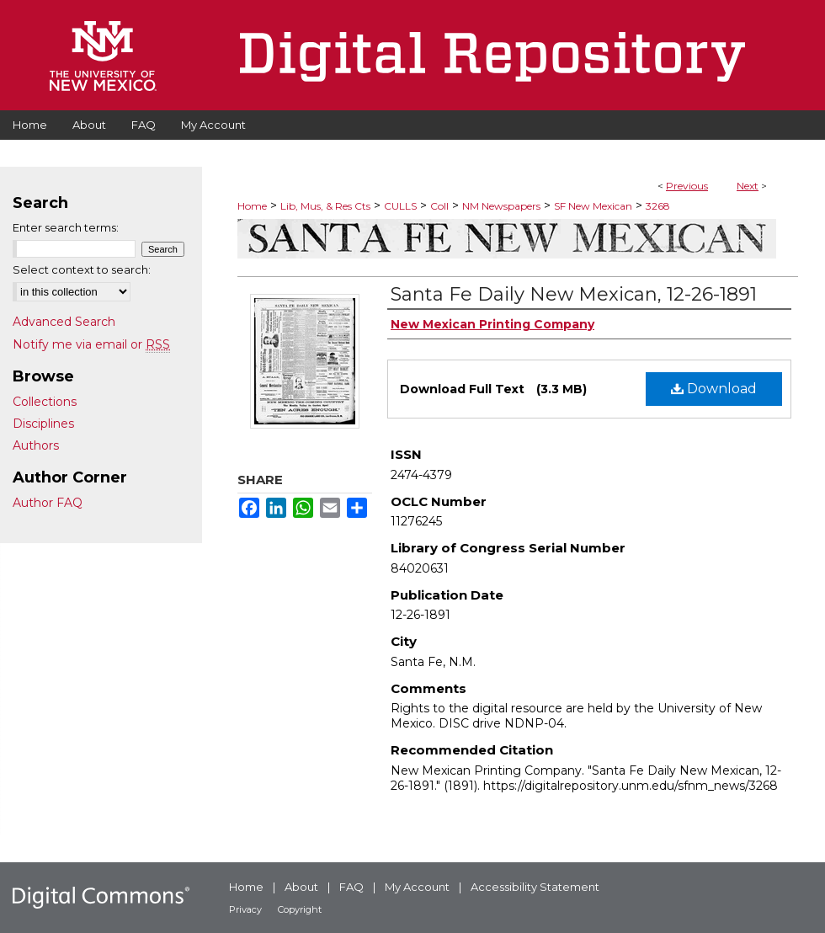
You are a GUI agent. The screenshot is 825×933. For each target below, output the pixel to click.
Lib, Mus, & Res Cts (325, 206)
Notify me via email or (91, 344)
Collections (45, 401)
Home (252, 206)
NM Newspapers (501, 206)
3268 (658, 206)
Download (714, 389)
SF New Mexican (593, 206)
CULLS (400, 206)
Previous (687, 185)
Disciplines (43, 423)
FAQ (351, 886)
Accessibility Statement (535, 886)
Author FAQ (47, 502)
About (301, 886)
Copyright (300, 909)
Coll (439, 206)
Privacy (245, 909)
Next (747, 185)
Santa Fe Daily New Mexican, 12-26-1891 (574, 294)
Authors (36, 445)
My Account (417, 886)
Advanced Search (64, 321)
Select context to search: (82, 269)
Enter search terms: (66, 227)
